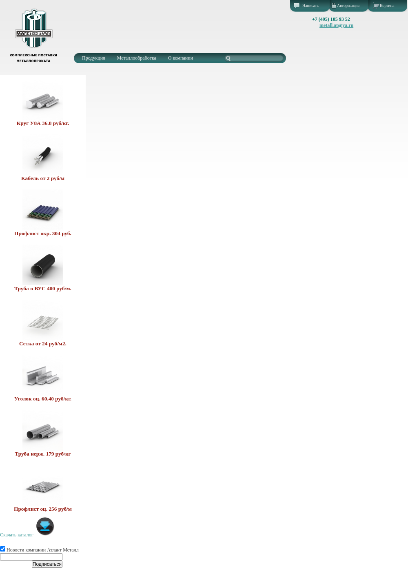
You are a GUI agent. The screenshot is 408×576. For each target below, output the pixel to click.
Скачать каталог (27, 535)
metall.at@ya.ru (336, 25)
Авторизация (348, 5)
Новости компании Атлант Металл (39, 550)
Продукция (93, 58)
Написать (310, 5)
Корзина (387, 5)
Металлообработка (136, 58)
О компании (180, 58)
